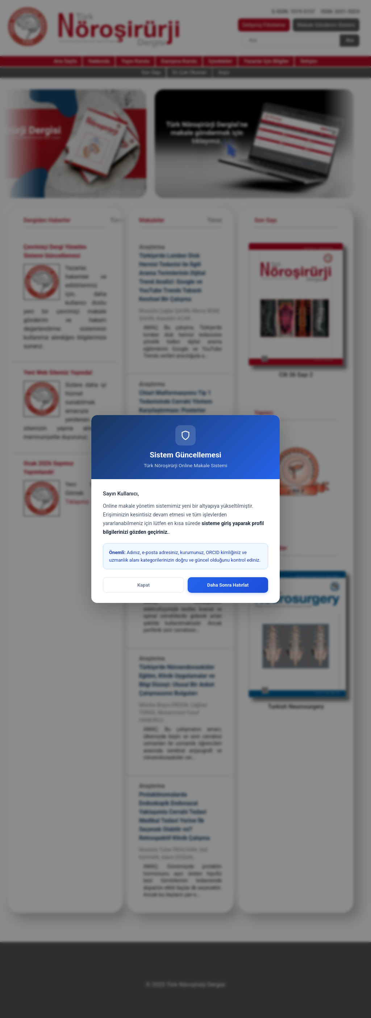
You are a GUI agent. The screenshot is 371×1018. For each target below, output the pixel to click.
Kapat (143, 585)
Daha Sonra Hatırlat (228, 585)
